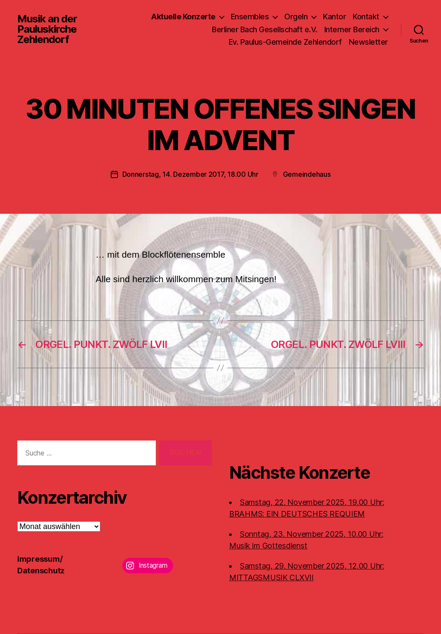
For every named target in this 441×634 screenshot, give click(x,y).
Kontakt (366, 16)
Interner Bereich (351, 29)
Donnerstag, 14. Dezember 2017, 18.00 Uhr (190, 174)
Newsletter (368, 41)
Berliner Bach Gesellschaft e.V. (264, 29)
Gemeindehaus (307, 174)
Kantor (334, 16)
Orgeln (295, 16)
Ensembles (250, 16)
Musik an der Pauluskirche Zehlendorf (47, 29)
